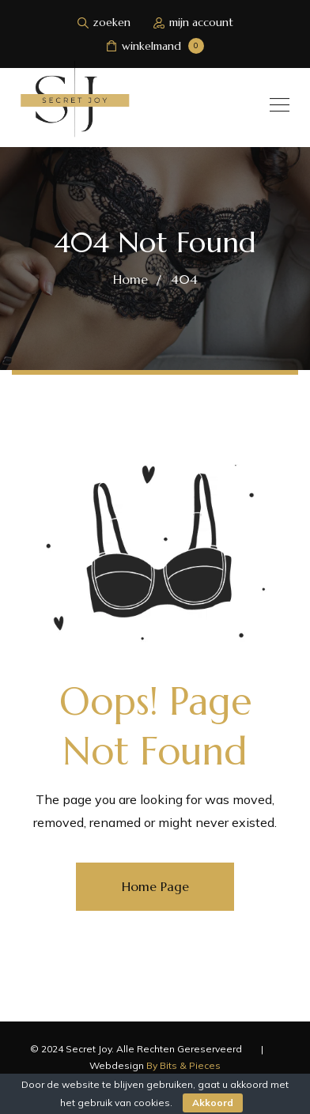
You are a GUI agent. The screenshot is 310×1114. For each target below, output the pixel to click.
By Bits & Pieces (183, 1065)
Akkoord (212, 1102)
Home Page (155, 886)
